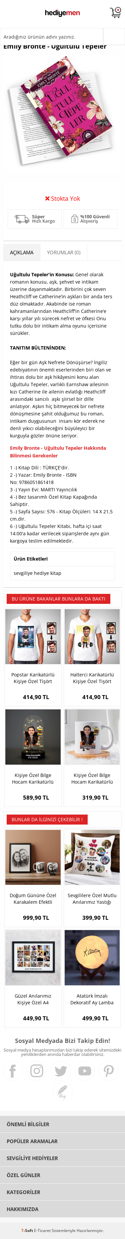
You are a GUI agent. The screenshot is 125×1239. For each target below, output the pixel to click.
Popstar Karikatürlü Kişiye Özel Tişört (33, 677)
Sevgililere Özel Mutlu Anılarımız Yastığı (92, 898)
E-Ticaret (42, 1230)
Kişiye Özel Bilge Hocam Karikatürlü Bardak (92, 778)
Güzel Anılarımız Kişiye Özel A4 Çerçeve (33, 999)
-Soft (27, 1230)
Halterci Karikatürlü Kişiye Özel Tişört (92, 677)
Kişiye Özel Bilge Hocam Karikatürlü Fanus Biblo (33, 778)
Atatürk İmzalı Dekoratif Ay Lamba (92, 999)
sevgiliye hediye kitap (37, 573)
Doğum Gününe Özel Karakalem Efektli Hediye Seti (33, 898)
